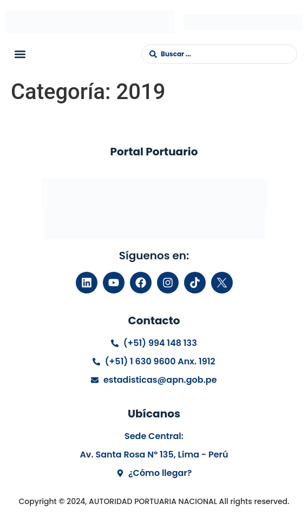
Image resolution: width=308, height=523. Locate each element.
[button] (20, 54)
